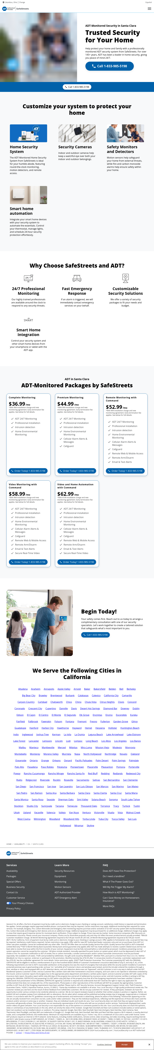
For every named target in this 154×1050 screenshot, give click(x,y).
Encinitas (97, 715)
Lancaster (34, 741)
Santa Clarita (100, 793)
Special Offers (13, 881)
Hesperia (100, 728)
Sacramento (83, 780)
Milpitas (73, 747)
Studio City (32, 806)
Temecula (72, 806)
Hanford (34, 728)
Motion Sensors (63, 887)
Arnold (77, 689)
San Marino (118, 786)
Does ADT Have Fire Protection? (119, 870)
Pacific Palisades (83, 760)
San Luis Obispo (84, 786)
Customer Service (15, 897)
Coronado (20, 708)
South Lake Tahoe (130, 799)
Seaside (51, 799)
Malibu (22, 747)
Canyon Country (26, 702)
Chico (69, 702)
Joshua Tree (42, 734)
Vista (120, 812)
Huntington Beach (129, 728)
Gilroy (134, 721)
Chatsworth (57, 702)
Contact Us (12, 892)
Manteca (33, 747)
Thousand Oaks (89, 806)
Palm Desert (102, 760)
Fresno (93, 721)
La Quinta (80, 734)
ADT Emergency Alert (66, 897)
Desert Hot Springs (90, 708)
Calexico (96, 695)
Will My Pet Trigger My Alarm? (118, 887)
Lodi (68, 741)
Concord (131, 702)
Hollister (112, 728)
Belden (112, 689)
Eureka (133, 715)
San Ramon (37, 793)
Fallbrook (33, 721)
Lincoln (59, 741)
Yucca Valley (118, 819)
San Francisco (37, 786)
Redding (105, 773)
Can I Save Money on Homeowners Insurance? (121, 899)
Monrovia (130, 747)
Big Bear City (28, 695)
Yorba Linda (89, 819)
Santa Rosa (37, 799)
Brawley (43, 695)
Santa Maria (131, 793)
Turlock (126, 806)
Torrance (105, 806)
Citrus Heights (107, 702)
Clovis (121, 702)
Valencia (51, 812)
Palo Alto (19, 767)
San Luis (132, 819)
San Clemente (130, 780)
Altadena (23, 689)
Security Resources (64, 870)
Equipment (60, 876)
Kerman (56, 734)
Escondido (121, 715)
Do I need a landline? (114, 876)
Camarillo (127, 695)
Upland (27, 812)
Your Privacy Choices (20, 903)
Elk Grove (84, 715)
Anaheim (35, 689)
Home (9, 844)
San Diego (21, 786)
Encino (109, 715)
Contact (19, 1032)
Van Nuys (74, 812)
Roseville (68, 780)
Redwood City (133, 773)
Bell (121, 689)
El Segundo (70, 715)
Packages (11, 876)
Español (149, 2)
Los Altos (106, 741)
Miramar (78, 825)
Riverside (45, 780)
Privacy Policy (13, 908)
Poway (17, 773)
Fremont (82, 721)
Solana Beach (99, 799)
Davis (74, 708)
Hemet (88, 728)
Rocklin (57, 780)
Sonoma (113, 799)
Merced (62, 747)
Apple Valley (64, 689)
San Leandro (66, 786)
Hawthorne (63, 728)
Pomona (120, 767)
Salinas (96, 780)
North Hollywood (92, 754)
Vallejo (62, 812)
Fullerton (105, 721)
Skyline (90, 825)
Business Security (15, 887)
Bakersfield (99, 689)
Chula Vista (91, 702)
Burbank (70, 695)
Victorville (99, 812)
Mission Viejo (102, 747)
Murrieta (66, 754)
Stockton (18, 806)
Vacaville (38, 812)
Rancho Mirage (56, 773)
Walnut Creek (133, 812)
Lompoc (78, 741)
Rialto (19, 780)
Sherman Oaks (66, 799)
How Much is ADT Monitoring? (118, 892)
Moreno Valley (51, 754)
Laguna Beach (95, 734)
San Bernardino (111, 780)
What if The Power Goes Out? (118, 881)
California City (111, 695)
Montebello (21, 754)
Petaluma (62, 767)
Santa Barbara (67, 793)
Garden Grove (120, 721)
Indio (16, 734)
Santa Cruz (116, 793)
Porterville (134, 767)
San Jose (51, 786)
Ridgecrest (31, 780)
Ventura (86, 812)
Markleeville (48, 747)
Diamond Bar (110, 708)
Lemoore (47, 741)
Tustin (137, 806)
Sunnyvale (46, 806)
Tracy (116, 806)
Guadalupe (20, 728)
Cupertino (50, 708)
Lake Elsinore (134, 734)
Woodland (54, 819)
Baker (87, 689)
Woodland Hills (71, 819)
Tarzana (59, 806)
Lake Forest (19, 741)
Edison (20, 715)
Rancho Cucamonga (34, 773)
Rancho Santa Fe (76, 773)
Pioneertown (77, 767)
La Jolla (67, 734)
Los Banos (135, 741)
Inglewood (27, 734)
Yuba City (103, 819)
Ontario (34, 760)
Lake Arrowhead (114, 734)
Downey (125, 708)
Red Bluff (93, 773)
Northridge (110, 754)
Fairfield (20, 721)
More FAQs (108, 906)
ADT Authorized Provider (68, 892)
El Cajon (31, 715)
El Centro (43, 715)
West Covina (24, 819)
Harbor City (48, 728)
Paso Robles (47, 767)
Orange (45, 760)
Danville (63, 708)
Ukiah (17, 812)
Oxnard (68, 760)
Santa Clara (84, 793)
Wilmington (40, 819)
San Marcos (102, 786)
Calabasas (83, 695)
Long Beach (92, 741)
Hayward (76, 728)
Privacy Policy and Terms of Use (37, 1032)
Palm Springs (119, 760)
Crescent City (35, 708)
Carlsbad (42, 702)
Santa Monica (21, 799)
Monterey (35, 754)
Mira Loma (86, 747)
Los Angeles (120, 741)
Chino (78, 702)
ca (29, 844)
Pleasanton (107, 767)
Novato (123, 754)
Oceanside (20, 760)
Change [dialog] (22, 2)
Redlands (118, 773)
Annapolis (49, 689)
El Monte (56, 715)
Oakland (135, 754)
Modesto (117, 747)
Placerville (92, 767)
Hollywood (65, 825)
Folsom (58, 721)
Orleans (56, 760)
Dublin (136, 708)
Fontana (69, 721)
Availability (12, 870)
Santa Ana (51, 793)
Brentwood (56, 695)
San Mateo (132, 786)
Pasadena (32, 767)
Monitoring (60, 881)
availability (19, 844)
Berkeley (131, 689)
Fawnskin (46, 721)
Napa (77, 754)
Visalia (111, 812)
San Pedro (21, 793)
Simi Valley (82, 799)
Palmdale (134, 760)
